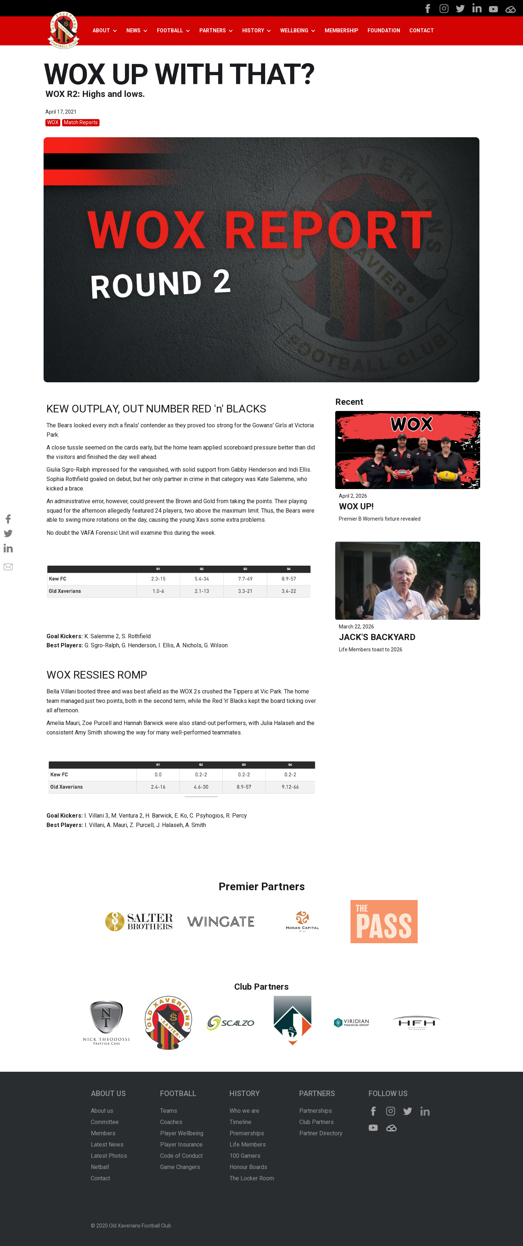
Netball (100, 1167)
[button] (108, 31)
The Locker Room (252, 1178)
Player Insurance (181, 1144)
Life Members (248, 1144)
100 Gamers (245, 1155)
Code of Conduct (181, 1155)
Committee (105, 1122)
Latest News (107, 1144)
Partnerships (315, 1110)
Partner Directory (320, 1133)
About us (102, 1110)
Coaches (171, 1122)
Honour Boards (248, 1167)
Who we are (244, 1110)
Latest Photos (109, 1155)
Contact (100, 1178)
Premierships (247, 1133)
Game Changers (180, 1167)
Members (103, 1133)
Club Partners (316, 1122)
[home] (64, 31)
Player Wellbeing (181, 1133)
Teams (168, 1110)
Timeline (240, 1122)
